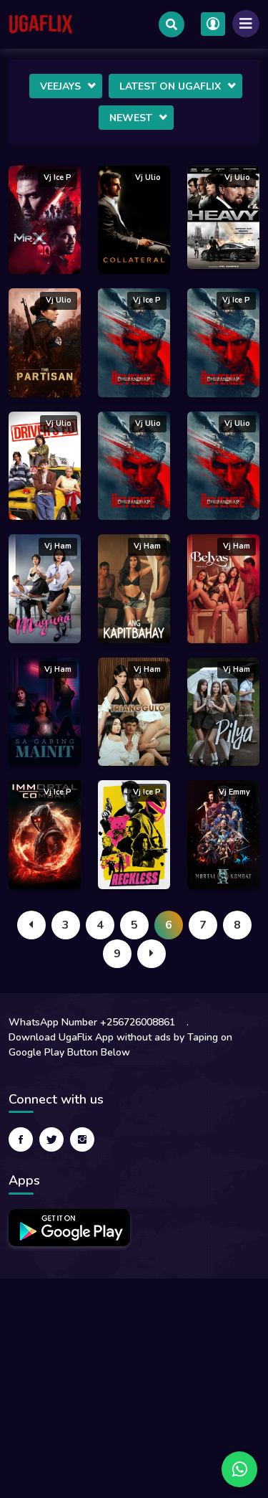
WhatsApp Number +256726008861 (92, 1022)
